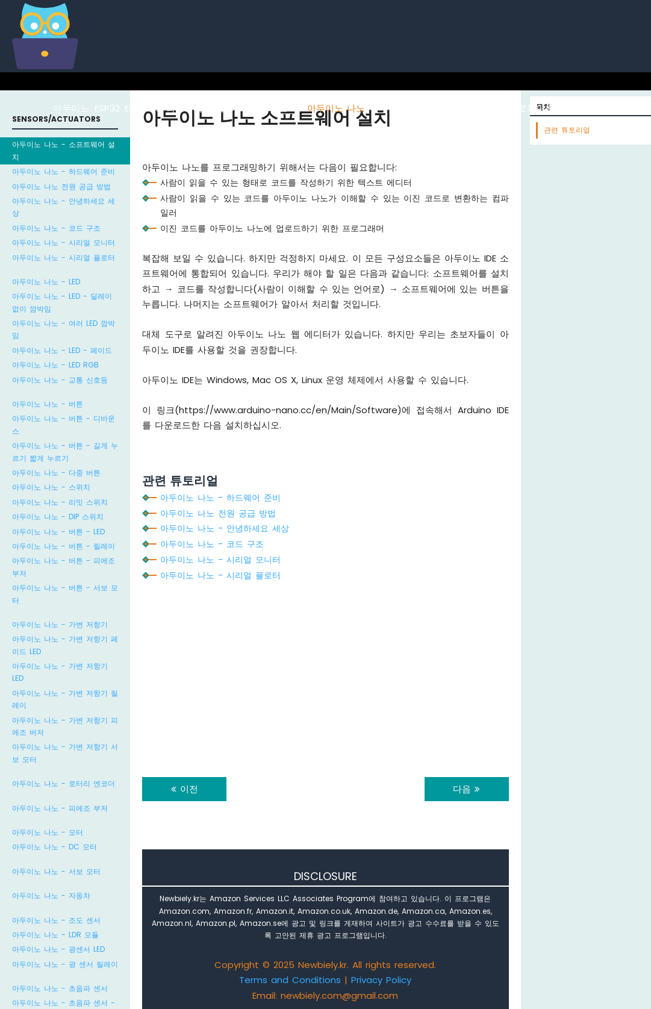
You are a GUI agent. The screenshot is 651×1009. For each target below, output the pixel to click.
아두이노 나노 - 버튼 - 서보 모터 (65, 594)
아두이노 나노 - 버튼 (47, 404)
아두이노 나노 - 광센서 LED (58, 949)
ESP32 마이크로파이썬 (508, 108)
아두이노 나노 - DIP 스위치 (58, 516)
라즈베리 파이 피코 (599, 108)
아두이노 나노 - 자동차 (51, 895)
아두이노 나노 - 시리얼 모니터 (63, 242)
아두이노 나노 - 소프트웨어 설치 (63, 150)
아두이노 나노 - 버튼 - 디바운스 (63, 424)
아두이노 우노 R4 (265, 108)
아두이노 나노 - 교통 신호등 (60, 380)
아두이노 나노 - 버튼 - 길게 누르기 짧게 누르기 (65, 451)
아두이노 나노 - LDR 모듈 (55, 934)
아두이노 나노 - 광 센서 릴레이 (65, 964)
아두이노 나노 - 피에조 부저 (60, 808)
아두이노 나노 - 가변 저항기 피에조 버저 (65, 726)
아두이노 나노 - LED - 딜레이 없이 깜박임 (62, 302)
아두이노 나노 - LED (46, 281)
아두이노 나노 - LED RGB (55, 365)
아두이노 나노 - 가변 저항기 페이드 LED (65, 645)
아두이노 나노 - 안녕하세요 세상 (63, 207)
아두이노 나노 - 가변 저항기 (60, 624)
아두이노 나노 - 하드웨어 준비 (63, 171)
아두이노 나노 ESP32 (413, 108)
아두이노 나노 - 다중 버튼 (56, 472)
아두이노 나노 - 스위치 (51, 487)
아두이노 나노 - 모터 (47, 832)
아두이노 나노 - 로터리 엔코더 (63, 783)
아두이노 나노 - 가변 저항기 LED (60, 672)
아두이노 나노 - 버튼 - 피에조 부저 (63, 566)
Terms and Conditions (290, 979)
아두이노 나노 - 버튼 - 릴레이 (63, 546)
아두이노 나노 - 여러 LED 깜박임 (63, 329)
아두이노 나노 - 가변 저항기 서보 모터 (65, 753)
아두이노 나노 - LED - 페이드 (62, 350)
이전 (184, 789)
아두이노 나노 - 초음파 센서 (60, 988)
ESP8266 (143, 108)
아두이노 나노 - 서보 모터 (56, 871)
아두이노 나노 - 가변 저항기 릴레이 (65, 699)
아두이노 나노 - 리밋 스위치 (60, 502)
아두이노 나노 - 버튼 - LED (58, 531)
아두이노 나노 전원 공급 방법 (61, 186)
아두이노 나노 (336, 108)
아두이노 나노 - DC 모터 (54, 847)
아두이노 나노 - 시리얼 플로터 (63, 257)
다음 (466, 789)
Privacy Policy (381, 979)
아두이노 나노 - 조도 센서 (56, 920)
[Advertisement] (325, 674)
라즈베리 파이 (195, 108)
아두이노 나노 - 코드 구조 (56, 228)
